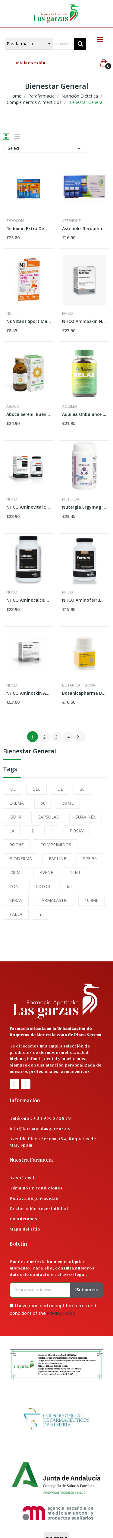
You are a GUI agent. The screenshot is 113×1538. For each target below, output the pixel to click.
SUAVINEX (86, 817)
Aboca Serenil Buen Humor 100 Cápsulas (28, 414)
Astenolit (71, 221)
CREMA (16, 803)
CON (14, 886)
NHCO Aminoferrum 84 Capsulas (84, 600)
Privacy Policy (61, 1313)
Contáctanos (23, 1219)
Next (78, 736)
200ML (16, 872)
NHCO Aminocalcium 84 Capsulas (28, 600)
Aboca (12, 406)
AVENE (46, 872)
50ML (68, 803)
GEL (36, 789)
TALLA (15, 914)
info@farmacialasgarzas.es (40, 1128)
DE (60, 789)
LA (11, 831)
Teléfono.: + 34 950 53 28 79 (40, 1118)
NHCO (67, 313)
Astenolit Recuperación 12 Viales (84, 228)
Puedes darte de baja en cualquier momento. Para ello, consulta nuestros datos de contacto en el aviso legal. (52, 1268)
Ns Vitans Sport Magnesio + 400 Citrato (28, 321)
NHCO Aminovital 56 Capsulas (28, 507)
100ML (91, 900)
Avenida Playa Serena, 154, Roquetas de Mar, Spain (53, 1142)
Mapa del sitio (25, 1229)
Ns (8, 313)
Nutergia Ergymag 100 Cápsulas (84, 507)
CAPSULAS (48, 817)
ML (12, 789)
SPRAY (15, 900)
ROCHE (16, 845)
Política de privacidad (34, 1198)
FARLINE (57, 858)
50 (43, 803)
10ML (75, 872)
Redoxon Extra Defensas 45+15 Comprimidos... (28, 228)
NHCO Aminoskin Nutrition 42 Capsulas (84, 321)
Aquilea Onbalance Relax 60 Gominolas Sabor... (84, 414)
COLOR (43, 886)
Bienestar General (29, 751)
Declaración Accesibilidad (39, 1208)
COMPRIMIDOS (55, 845)
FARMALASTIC (53, 900)
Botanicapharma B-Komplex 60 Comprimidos (84, 693)
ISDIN (15, 817)
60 (69, 886)
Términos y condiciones (36, 1188)
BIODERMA (20, 858)
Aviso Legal (22, 1178)
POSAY (76, 831)
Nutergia (71, 499)
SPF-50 (90, 858)
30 (82, 789)
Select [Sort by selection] (45, 148)
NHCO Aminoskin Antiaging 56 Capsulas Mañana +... (28, 693)
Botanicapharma (78, 685)
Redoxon (15, 221)
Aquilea (69, 406)
